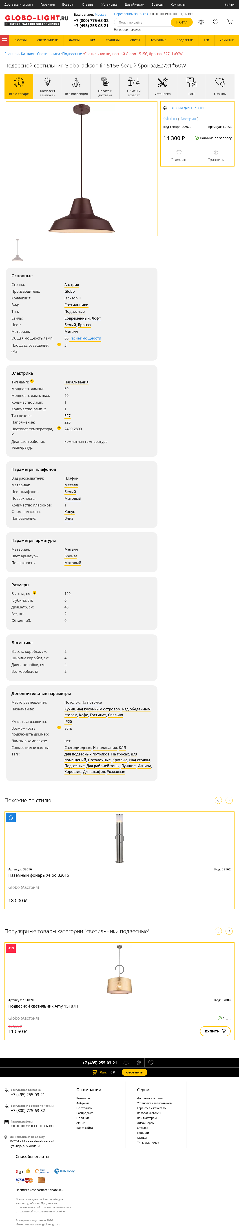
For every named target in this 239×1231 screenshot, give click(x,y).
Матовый (72, 498)
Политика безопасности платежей (39, 1190)
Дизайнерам (134, 4)
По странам (84, 1108)
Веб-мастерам (147, 1118)
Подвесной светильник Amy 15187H (43, 1006)
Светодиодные (77, 747)
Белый (70, 324)
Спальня (115, 714)
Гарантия (47, 4)
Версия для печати (187, 108)
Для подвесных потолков (86, 754)
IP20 (68, 721)
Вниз (68, 518)
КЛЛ (122, 747)
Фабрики (82, 1103)
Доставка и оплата (18, 4)
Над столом (139, 759)
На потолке (92, 702)
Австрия (71, 284)
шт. (99, 1072)
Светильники (48, 53)
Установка (109, 4)
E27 (67, 415)
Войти (229, 4)
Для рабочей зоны (103, 765)
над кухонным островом (98, 709)
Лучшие (128, 765)
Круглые (120, 759)
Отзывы (88, 4)
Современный (77, 318)
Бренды (157, 4)
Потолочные (99, 759)
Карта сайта (84, 1128)
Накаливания (76, 382)
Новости (143, 1133)
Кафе (83, 714)
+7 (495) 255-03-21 (91, 25)
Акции (80, 1123)
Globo (69, 291)
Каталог (4, 40)
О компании (88, 1089)
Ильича (144, 765)
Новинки (82, 1118)
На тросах (120, 754)
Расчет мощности (85, 338)
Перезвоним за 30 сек (131, 14)
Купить (215, 1031)
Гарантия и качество (151, 1108)
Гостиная (98, 714)
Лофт (96, 318)
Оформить (134, 1072)
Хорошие (72, 771)
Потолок (72, 702)
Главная (11, 53)
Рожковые (116, 771)
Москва (100, 15)
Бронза (84, 324)
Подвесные (72, 53)
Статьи (142, 1138)
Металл (71, 331)
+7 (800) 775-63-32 (91, 20)
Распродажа (84, 1113)
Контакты (178, 4)
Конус (69, 511)
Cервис (144, 1089)
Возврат (68, 4)
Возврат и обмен (149, 1113)
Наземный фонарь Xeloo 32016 (38, 875)
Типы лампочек (148, 1142)
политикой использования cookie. (41, 1211)
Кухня (69, 709)
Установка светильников (154, 1103)
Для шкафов (94, 771)
